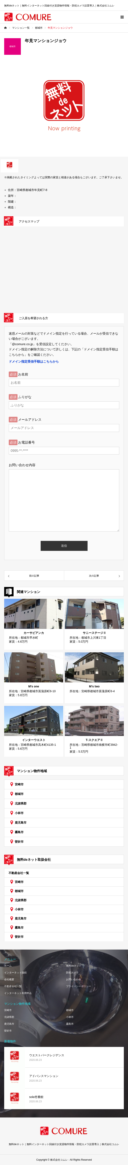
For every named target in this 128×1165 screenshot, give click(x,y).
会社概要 (9, 979)
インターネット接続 (15, 972)
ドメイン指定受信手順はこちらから (34, 361)
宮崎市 (19, 784)
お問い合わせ (73, 979)
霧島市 (19, 832)
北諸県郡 (20, 803)
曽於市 (19, 841)
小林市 (19, 813)
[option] (64, 109)
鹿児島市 (20, 822)
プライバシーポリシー (78, 986)
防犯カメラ (72, 972)
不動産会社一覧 (19, 873)
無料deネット (73, 965)
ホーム (8, 965)
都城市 (19, 794)
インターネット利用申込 (18, 993)
